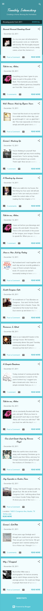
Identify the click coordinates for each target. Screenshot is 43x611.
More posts (22, 598)
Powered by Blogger (21, 607)
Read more (35, 57)
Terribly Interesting (21, 10)
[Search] (39, 4)
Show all (36, 22)
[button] (38, 29)
